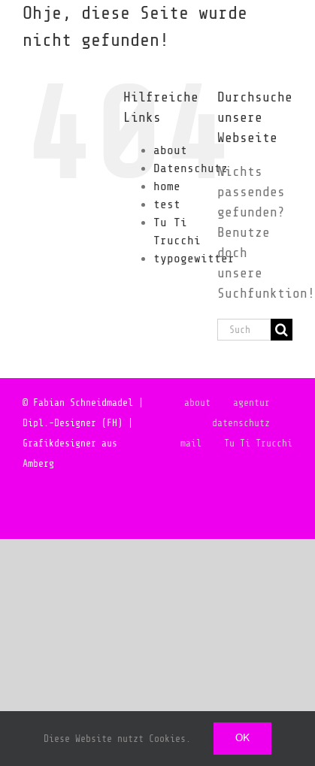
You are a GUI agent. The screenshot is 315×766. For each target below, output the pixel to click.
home (166, 186)
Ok (242, 738)
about (170, 150)
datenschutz (241, 422)
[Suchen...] (244, 330)
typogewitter (194, 258)
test (166, 204)
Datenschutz (190, 168)
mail (190, 443)
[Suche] (281, 330)
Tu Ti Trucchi (258, 443)
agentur (251, 402)
